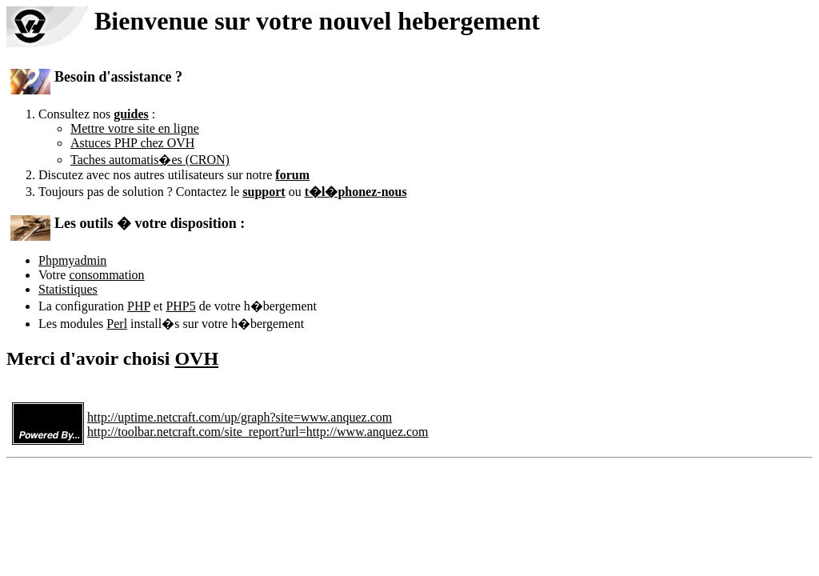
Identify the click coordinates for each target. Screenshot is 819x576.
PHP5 (180, 306)
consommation (106, 275)
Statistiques (68, 289)
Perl (116, 323)
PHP (138, 306)
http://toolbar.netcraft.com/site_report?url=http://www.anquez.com (258, 431)
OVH (196, 358)
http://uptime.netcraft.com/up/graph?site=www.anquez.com (239, 417)
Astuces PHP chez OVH (132, 143)
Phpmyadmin (72, 260)
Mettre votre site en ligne (134, 128)
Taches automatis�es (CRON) (150, 159)
